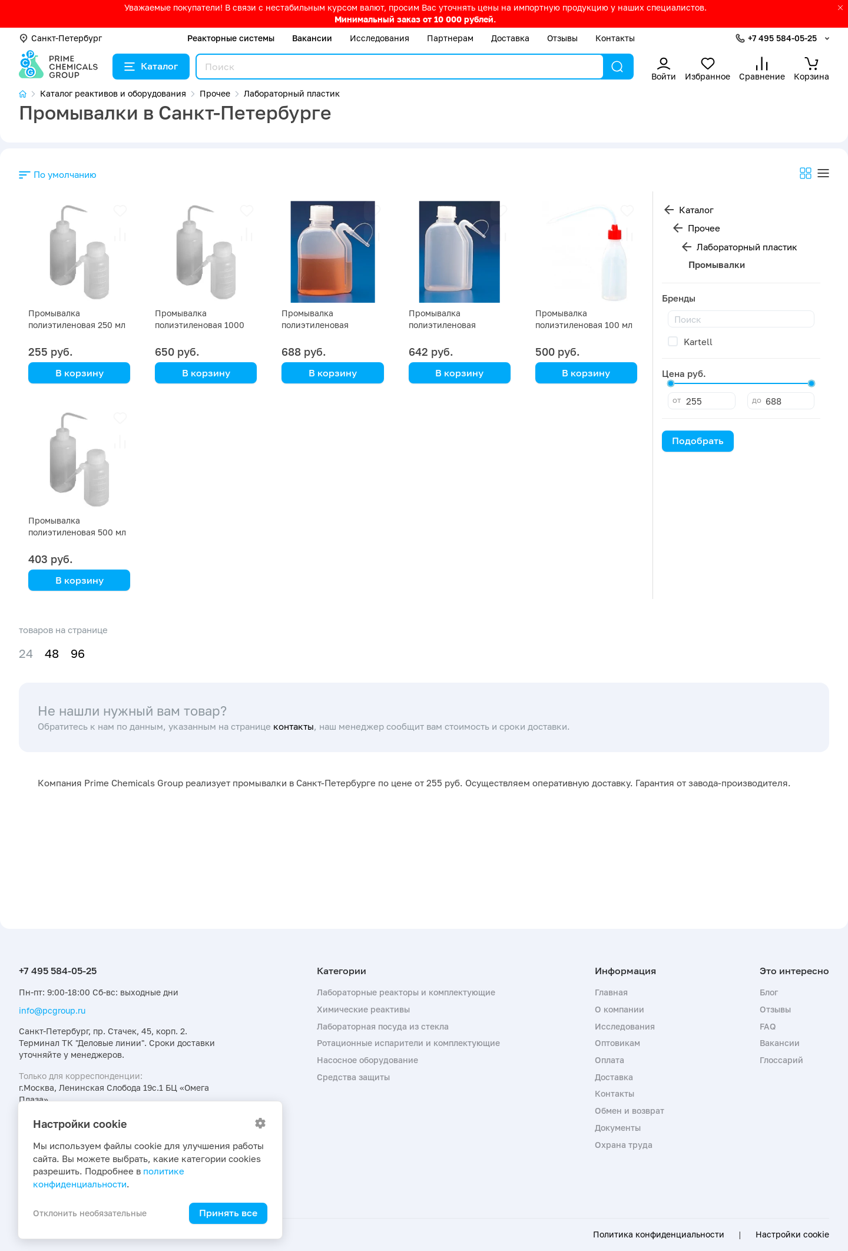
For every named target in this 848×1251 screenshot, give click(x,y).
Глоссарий (781, 1060)
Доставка (510, 38)
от (677, 400)
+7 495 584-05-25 (782, 38)
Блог (769, 992)
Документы (618, 1128)
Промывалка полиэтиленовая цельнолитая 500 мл (450, 325)
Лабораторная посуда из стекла (383, 1026)
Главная (611, 992)
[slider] (671, 383)
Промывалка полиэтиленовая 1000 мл (199, 325)
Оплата (609, 1060)
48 (52, 653)
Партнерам (450, 38)
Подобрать (698, 440)
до (756, 400)
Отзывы (562, 38)
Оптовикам (617, 1043)
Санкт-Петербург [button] (60, 38)
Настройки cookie (792, 1234)
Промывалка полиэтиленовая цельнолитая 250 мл (322, 325)
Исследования (379, 38)
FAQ (768, 1026)
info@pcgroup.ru (52, 1010)
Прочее (704, 228)
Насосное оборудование (367, 1060)
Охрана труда (623, 1145)
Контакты (615, 38)
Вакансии (312, 38)
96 (78, 653)
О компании (619, 1009)
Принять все (228, 1213)
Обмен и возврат (629, 1111)
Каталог (151, 66)
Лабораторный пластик (747, 246)
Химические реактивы (363, 1009)
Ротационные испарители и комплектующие (408, 1043)
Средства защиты (353, 1077)
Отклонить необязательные (90, 1213)
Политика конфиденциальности (658, 1234)
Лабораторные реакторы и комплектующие (406, 992)
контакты (293, 726)
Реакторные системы (230, 38)
